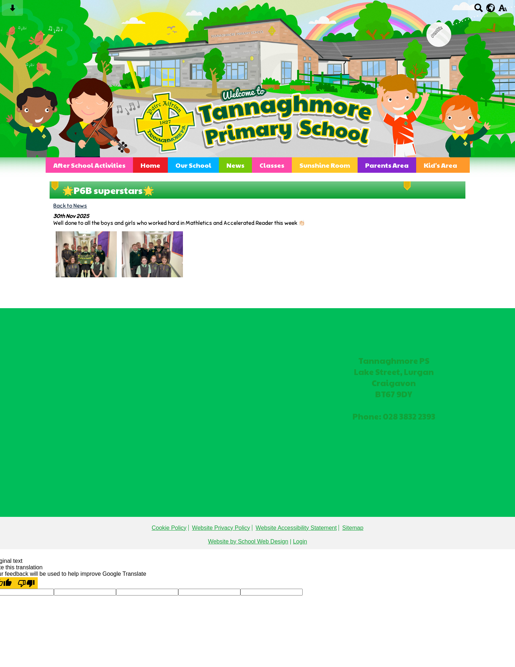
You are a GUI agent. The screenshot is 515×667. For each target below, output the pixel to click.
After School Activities (89, 165)
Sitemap (352, 528)
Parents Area (387, 165)
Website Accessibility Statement (296, 528)
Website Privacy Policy (221, 528)
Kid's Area (440, 165)
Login (300, 541)
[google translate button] (491, 8)
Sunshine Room (324, 165)
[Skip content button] (12, 10)
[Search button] (478, 10)
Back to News (70, 205)
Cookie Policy (169, 528)
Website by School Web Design (248, 541)
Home (150, 165)
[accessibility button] (502, 10)
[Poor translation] (26, 583)
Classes (271, 165)
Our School (193, 165)
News (235, 165)
